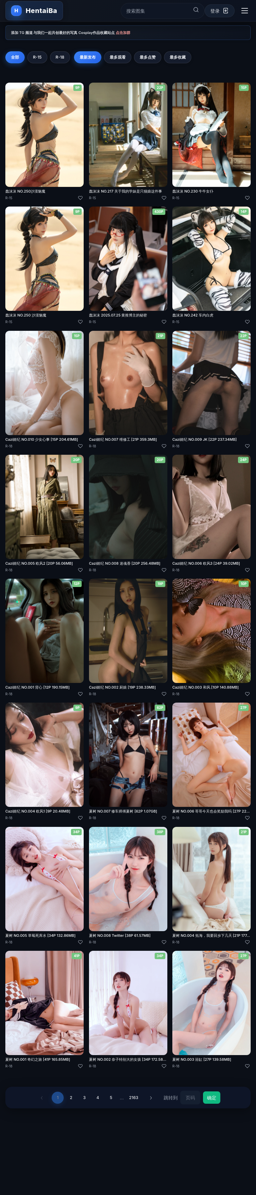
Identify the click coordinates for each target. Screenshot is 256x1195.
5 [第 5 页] (111, 1097)
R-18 (60, 57)
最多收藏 (178, 57)
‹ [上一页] (42, 1098)
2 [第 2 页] (71, 1097)
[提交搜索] (196, 9)
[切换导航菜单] (245, 11)
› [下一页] (151, 1098)
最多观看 (118, 57)
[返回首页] (34, 10)
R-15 (37, 57)
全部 (15, 57)
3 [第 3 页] (84, 1097)
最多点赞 (148, 57)
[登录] (220, 10)
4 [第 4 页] (97, 1097)
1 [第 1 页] (58, 1097)
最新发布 (88, 57)
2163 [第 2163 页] (133, 1097)
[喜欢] (80, 198)
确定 (211, 1097)
